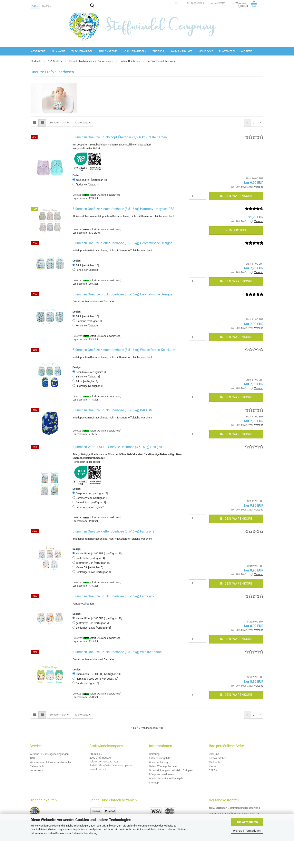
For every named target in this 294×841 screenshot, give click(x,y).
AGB (32, 758)
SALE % (213, 770)
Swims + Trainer (181, 51)
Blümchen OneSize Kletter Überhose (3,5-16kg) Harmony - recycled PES (123, 209)
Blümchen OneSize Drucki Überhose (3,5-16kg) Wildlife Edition (117, 652)
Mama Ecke (205, 51)
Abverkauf (38, 51)
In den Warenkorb (236, 196)
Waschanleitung (158, 762)
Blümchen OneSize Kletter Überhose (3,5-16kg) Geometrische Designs (122, 243)
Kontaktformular (98, 769)
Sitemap (154, 782)
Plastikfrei (227, 51)
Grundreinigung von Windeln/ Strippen (171, 770)
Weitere (246, 51)
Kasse (212, 766)
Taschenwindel (82, 51)
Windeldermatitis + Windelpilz (166, 778)
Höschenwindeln (134, 51)
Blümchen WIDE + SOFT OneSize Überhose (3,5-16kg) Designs (117, 447)
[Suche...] (35, 5)
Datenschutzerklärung (84, 833)
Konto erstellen (217, 758)
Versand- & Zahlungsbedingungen (49, 754)
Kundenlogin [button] (196, 3)
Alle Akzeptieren (247, 822)
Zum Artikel (236, 230)
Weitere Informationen (247, 830)
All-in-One (58, 51)
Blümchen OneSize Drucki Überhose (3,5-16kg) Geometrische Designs (122, 294)
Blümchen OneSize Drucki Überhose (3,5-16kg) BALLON (112, 410)
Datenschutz (37, 766)
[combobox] (59, 123)
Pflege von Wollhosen (161, 774)
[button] (178, 3)
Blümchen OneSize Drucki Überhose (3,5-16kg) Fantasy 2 (113, 596)
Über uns (214, 754)
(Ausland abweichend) (109, 194)
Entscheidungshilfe (160, 758)
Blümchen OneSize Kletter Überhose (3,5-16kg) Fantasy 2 (113, 531)
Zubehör (158, 51)
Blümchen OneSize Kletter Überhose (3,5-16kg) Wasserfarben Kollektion (123, 350)
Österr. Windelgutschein (163, 766)
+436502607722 (108, 761)
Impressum (36, 770)
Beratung (154, 754)
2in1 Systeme (108, 51)
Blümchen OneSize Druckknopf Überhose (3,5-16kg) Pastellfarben (119, 137)
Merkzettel (218, 3)
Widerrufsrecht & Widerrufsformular (50, 762)
